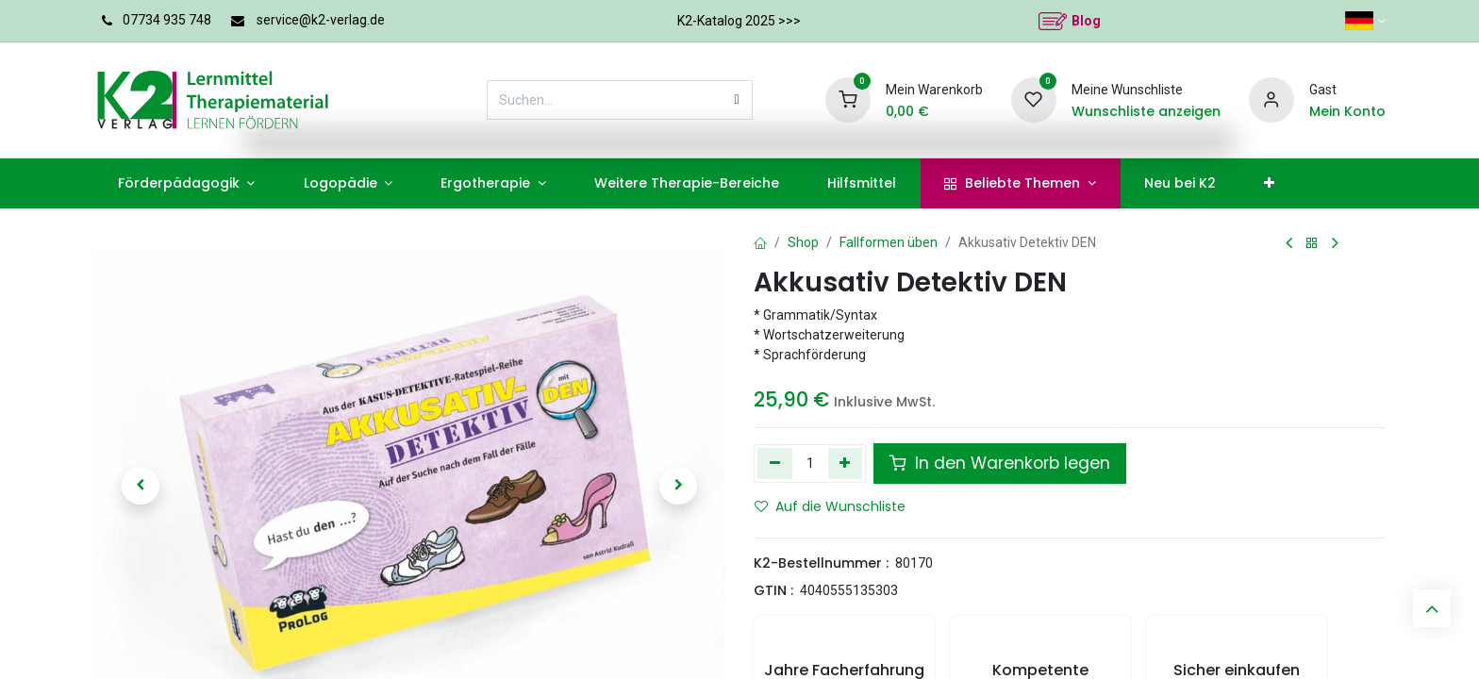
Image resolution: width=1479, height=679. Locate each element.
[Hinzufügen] (845, 463)
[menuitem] (186, 183)
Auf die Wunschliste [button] (830, 506)
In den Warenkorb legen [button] (999, 463)
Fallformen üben (888, 242)
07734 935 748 (167, 19)
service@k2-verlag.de (321, 19)
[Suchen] (737, 100)
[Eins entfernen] (774, 463)
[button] (140, 486)
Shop (803, 242)
